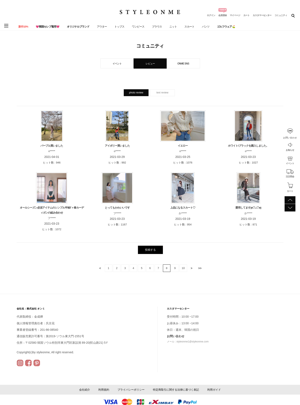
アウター (102, 26)
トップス (119, 26)
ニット (173, 26)
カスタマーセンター (262, 15)
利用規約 (103, 389)
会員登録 (222, 15)
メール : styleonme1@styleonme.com (188, 341)
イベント (290, 163)
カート (246, 15)
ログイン (211, 15)
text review (162, 92)
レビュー (150, 63)
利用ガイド (214, 389)
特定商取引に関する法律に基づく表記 (176, 389)
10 (183, 268)
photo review (136, 92)
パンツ (205, 26)
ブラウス (157, 26)
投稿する (150, 249)
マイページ (235, 15)
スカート (189, 26)
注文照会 (290, 176)
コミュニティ (281, 15)
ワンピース (138, 26)
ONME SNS (183, 63)
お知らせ (290, 150)
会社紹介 (84, 389)
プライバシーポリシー (131, 389)
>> (199, 268)
